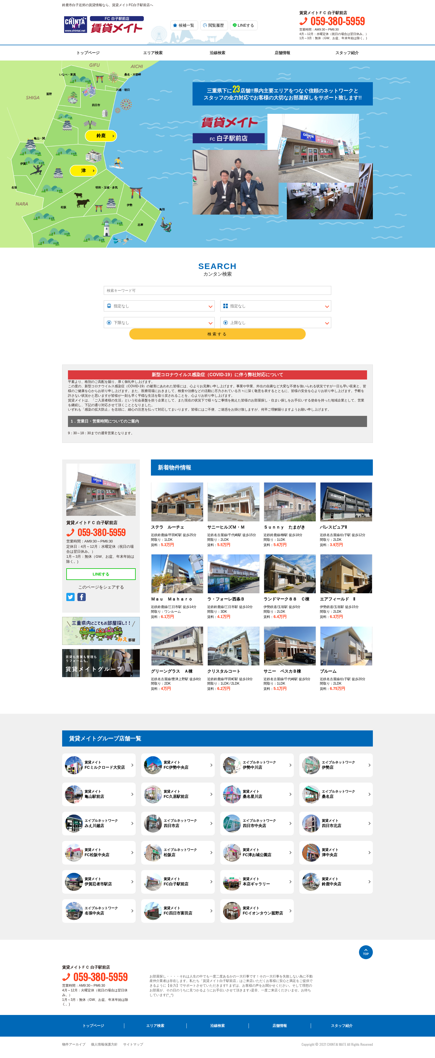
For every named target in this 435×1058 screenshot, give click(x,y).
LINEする (246, 25)
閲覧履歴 (216, 25)
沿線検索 (217, 53)
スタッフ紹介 (347, 53)
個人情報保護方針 (104, 1050)
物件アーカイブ (73, 1050)
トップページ (88, 53)
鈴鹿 (101, 135)
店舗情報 (282, 53)
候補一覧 (186, 25)
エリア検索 (153, 53)
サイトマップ (133, 1050)
